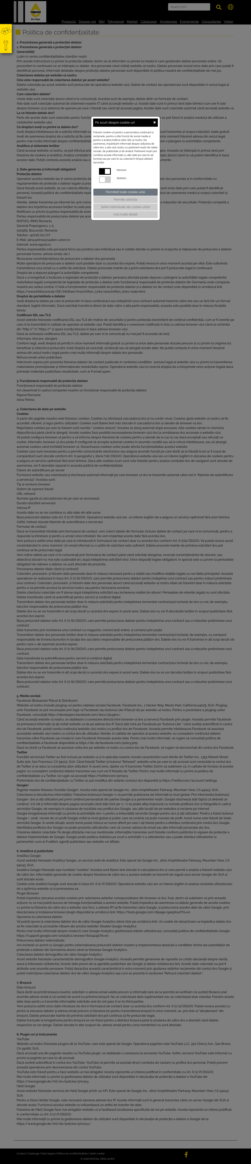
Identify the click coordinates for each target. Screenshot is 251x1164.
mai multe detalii (126, 214)
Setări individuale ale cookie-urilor (125, 207)
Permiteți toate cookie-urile (125, 192)
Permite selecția (125, 199)
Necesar (121, 169)
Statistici (121, 178)
